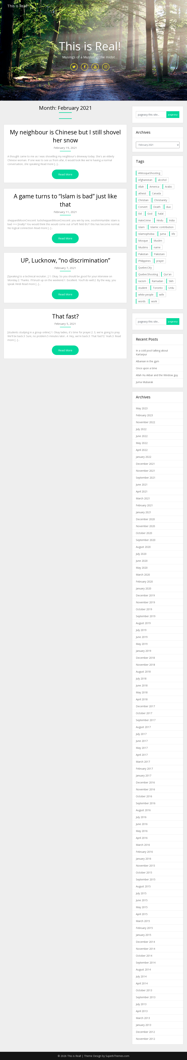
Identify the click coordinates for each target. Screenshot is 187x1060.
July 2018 (141, 678)
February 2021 (144, 505)
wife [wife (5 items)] (161, 294)
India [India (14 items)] (172, 220)
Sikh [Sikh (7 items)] (171, 281)
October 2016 (144, 796)
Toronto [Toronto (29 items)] (158, 288)
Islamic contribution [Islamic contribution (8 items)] (161, 227)
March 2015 (143, 921)
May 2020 (142, 567)
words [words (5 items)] (142, 301)
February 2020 (144, 581)
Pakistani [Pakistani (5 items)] (159, 254)
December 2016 (145, 782)
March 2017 (143, 761)
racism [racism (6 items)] (142, 281)
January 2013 (143, 1025)
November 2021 (145, 470)
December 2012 (145, 1032)
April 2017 (142, 754)
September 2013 (145, 997)
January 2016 (143, 858)
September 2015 (145, 879)
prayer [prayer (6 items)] (160, 261)
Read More (65, 174)
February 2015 (144, 928)
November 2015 (145, 865)
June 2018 (142, 685)
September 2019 (145, 616)
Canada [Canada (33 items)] (156, 193)
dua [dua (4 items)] (168, 207)
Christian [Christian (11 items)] (143, 200)
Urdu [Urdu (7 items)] (171, 288)
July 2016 (141, 817)
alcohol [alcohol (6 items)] (162, 180)
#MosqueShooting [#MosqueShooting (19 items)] (149, 173)
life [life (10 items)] (173, 234)
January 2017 (143, 775)
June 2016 (142, 824)
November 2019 (145, 602)
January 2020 (143, 588)
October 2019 (144, 609)
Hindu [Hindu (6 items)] (160, 220)
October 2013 (144, 990)
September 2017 (145, 720)
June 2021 (142, 484)
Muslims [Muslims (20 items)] (143, 247)
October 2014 (144, 955)
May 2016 (142, 831)
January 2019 (143, 651)
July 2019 (141, 630)
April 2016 (142, 838)
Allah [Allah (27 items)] (141, 186)
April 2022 (142, 450)
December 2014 (145, 941)
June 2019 (142, 637)
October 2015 (144, 872)
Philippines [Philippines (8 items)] (144, 261)
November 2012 (145, 1038)
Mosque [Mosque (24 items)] (143, 240)
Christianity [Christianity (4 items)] (160, 200)
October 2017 (144, 713)
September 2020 (145, 540)
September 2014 (145, 962)
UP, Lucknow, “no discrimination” (65, 260)
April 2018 (142, 699)
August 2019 (143, 623)
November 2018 (145, 664)
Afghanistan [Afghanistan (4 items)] (145, 180)
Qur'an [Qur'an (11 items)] (167, 274)
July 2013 (141, 1004)
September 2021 (145, 477)
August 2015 (143, 886)
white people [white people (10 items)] (145, 294)
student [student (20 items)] (142, 288)
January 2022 (143, 457)
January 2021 (143, 512)
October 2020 (144, 533)
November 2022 (145, 422)
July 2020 (141, 554)
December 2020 (145, 519)
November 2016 (145, 789)
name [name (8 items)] (157, 247)
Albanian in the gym (147, 361)
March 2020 (143, 574)
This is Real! (17, 5)
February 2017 (144, 768)
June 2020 (142, 560)
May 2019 (142, 644)
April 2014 (142, 983)
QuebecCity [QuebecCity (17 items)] (145, 267)
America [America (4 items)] (154, 186)
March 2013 (143, 1018)
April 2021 (142, 491)
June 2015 (142, 900)
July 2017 (141, 734)
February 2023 (144, 415)
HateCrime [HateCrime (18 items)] (144, 220)
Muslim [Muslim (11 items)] (158, 240)
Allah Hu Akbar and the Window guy (157, 375)
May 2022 (142, 443)
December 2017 (145, 706)
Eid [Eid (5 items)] (140, 213)
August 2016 (143, 810)
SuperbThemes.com (117, 1056)
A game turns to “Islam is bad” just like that (65, 200)
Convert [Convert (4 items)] (143, 207)
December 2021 (145, 463)
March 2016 (143, 845)
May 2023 (142, 408)
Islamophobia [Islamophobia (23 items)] (146, 234)
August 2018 (143, 671)
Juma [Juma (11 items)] (163, 234)
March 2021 (143, 498)
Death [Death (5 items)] (157, 207)
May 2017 (142, 748)
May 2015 (142, 907)
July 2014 (141, 976)
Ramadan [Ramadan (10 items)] (157, 281)
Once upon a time (146, 368)
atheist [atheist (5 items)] (142, 193)
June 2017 (142, 741)
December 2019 (145, 595)
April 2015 (142, 914)
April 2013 (142, 1011)
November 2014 (145, 948)
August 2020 (143, 547)
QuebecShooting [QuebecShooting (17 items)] (148, 274)
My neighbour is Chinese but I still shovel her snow (65, 136)
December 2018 (145, 657)
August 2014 (143, 969)
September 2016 (145, 803)
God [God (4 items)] (149, 213)
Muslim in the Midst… (167, 6)
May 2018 (142, 692)
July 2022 (141, 429)
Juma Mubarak (144, 382)
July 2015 (141, 893)
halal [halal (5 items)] (160, 213)
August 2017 (143, 727)
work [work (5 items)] (154, 301)
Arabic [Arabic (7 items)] (168, 186)
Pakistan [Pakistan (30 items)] (143, 254)
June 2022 (142, 436)
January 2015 (143, 935)
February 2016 (144, 851)
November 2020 (145, 526)
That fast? (65, 316)
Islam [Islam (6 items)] (141, 227)
